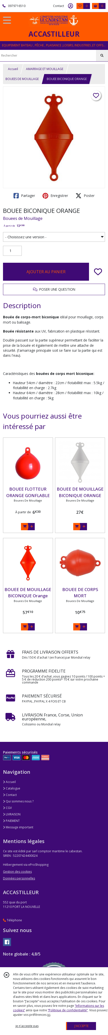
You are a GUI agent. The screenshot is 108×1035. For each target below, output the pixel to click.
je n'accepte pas (27, 1026)
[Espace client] (70, 6)
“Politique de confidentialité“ (68, 1010)
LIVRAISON (11, 814)
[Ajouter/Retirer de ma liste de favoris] (98, 272)
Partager (24, 196)
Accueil (13, 69)
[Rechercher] (102, 55)
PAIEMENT (11, 821)
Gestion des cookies (17, 871)
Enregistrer (55, 196)
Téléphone (12, 920)
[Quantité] (12, 251)
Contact (58, 6)
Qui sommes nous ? (18, 801)
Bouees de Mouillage (22, 218)
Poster (85, 196)
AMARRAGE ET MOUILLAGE (44, 69)
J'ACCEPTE (81, 1026)
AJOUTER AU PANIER (46, 271)
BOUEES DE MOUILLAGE (22, 79)
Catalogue (11, 788)
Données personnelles (19, 878)
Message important (18, 827)
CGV (7, 808)
